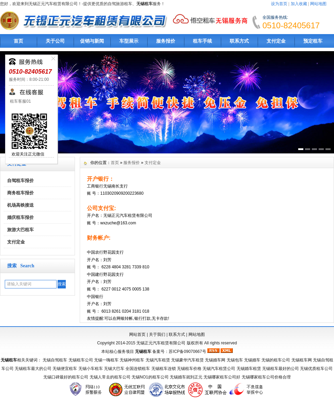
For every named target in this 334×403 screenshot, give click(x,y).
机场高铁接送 (20, 205)
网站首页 (137, 334)
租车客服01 (20, 101)
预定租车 (312, 41)
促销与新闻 (92, 41)
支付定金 (276, 41)
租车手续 (202, 41)
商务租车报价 (20, 192)
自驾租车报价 (20, 180)
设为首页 (279, 3)
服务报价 (165, 41)
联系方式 (239, 41)
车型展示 (128, 41)
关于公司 (55, 41)
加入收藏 (299, 3)
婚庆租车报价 (20, 217)
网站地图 (318, 3)
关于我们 (157, 334)
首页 (18, 41)
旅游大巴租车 (20, 229)
